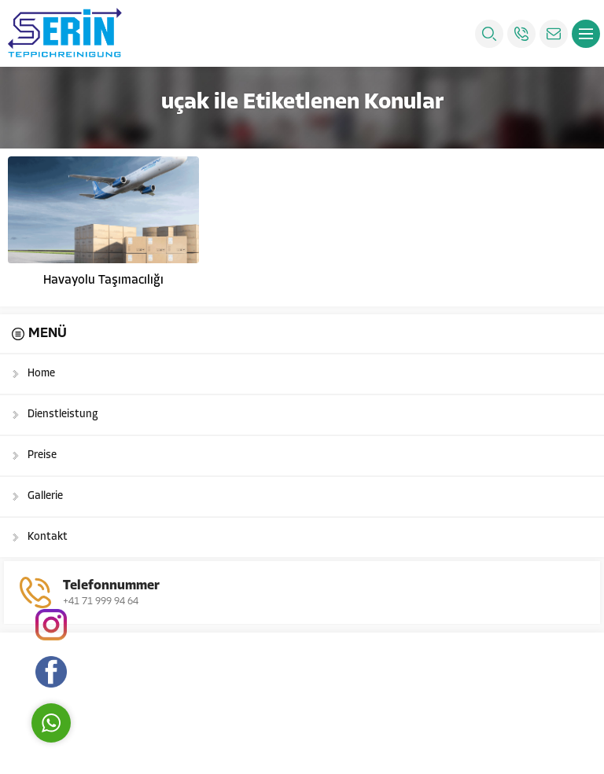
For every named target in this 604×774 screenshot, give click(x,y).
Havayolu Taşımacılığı (103, 280)
